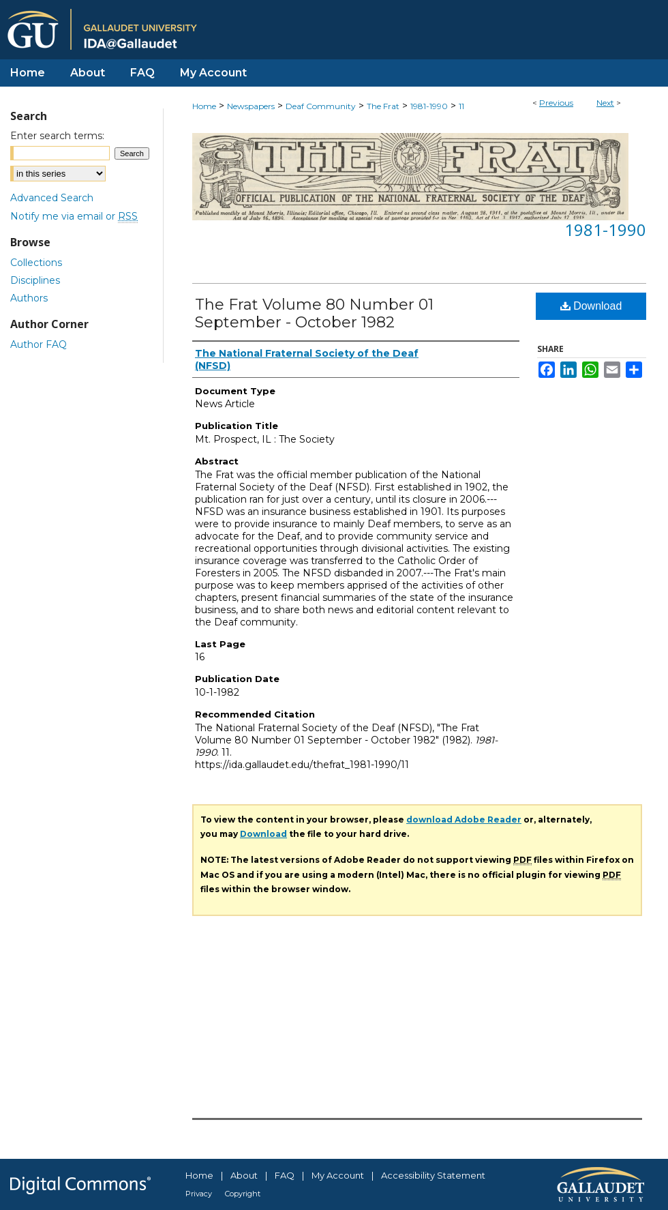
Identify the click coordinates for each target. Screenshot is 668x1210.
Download (591, 306)
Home (204, 106)
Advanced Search (51, 198)
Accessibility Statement (433, 1175)
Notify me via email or (74, 216)
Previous (556, 103)
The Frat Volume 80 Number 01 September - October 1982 (314, 313)
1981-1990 (429, 106)
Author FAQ (38, 344)
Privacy (198, 1193)
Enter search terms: (57, 136)
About (244, 1175)
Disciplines (35, 280)
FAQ (284, 1175)
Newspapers (251, 106)
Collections (36, 262)
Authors (29, 298)
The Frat (383, 106)
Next (605, 103)
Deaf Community (321, 106)
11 (461, 106)
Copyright (242, 1193)
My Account (338, 1175)
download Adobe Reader (463, 819)
